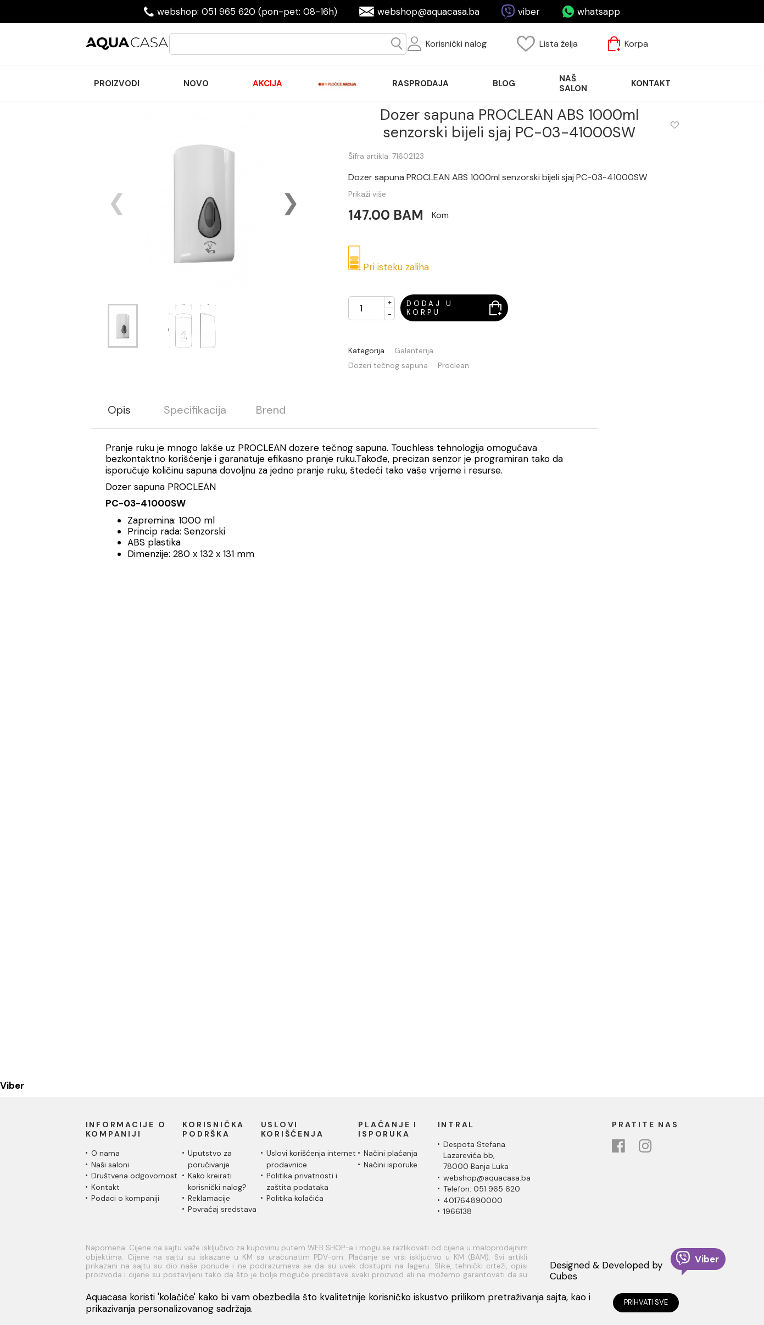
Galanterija (413, 350)
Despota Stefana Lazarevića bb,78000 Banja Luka (476, 1155)
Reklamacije (209, 1198)
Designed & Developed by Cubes (606, 1271)
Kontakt (105, 1187)
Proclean (453, 365)
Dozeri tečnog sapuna (388, 365)
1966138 (457, 1211)
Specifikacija (195, 410)
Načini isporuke (390, 1165)
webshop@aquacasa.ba (428, 11)
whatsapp (598, 11)
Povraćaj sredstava (222, 1209)
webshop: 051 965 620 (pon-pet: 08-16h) (247, 11)
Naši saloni (110, 1165)
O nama (105, 1153)
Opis (119, 410)
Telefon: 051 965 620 (481, 1189)
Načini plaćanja (390, 1153)
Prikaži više (367, 194)
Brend (271, 410)
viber (529, 11)
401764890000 (473, 1200)
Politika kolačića (295, 1198)
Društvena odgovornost (134, 1176)
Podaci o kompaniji (125, 1198)
